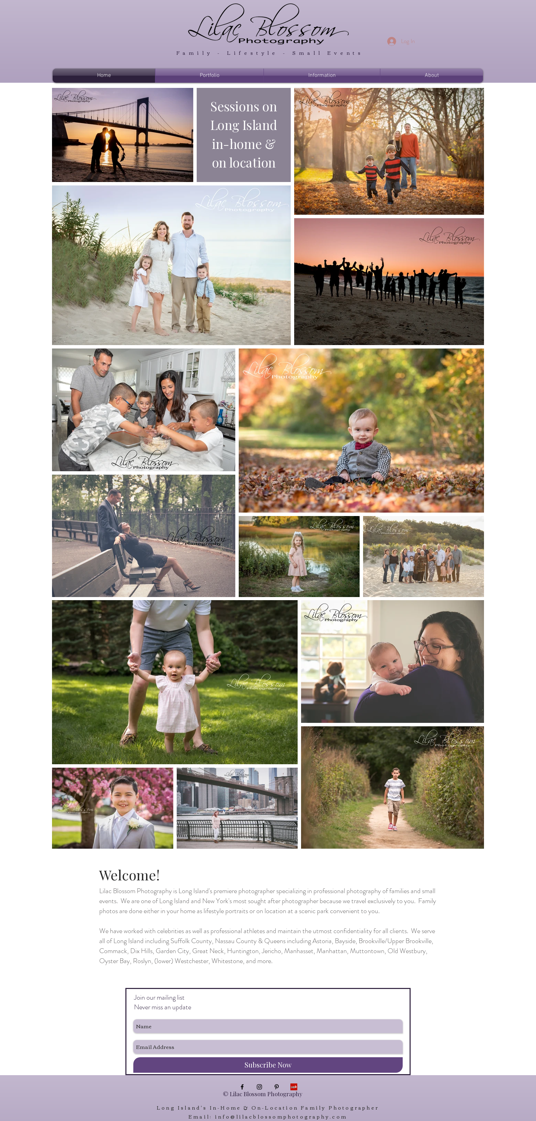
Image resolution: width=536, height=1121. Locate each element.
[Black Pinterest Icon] (276, 1086)
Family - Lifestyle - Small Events (268, 52)
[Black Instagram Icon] (259, 1086)
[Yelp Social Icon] (293, 1086)
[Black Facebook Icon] (242, 1086)
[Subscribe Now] (268, 1065)
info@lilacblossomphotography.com (281, 1116)
